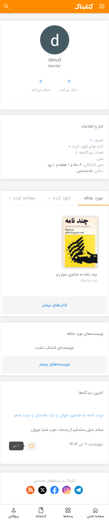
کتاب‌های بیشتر (54, 305)
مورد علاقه (93, 198)
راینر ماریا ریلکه (89, 280)
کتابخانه (40, 513)
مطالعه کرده (22, 198)
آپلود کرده (60, 198)
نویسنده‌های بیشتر (54, 364)
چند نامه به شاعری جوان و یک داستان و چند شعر (76, 274)
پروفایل (13, 513)
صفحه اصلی (95, 513)
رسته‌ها (68, 513)
